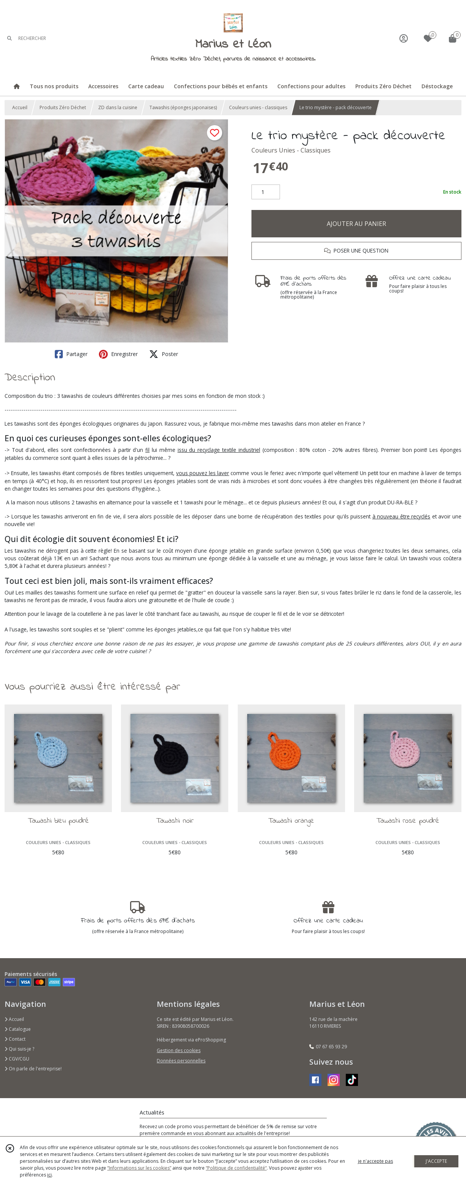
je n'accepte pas (375, 1161)
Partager (71, 354)
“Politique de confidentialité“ (236, 1168)
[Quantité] (265, 192)
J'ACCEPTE (436, 1161)
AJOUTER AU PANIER (356, 223)
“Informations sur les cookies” (139, 1168)
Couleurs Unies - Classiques (291, 150)
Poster (163, 354)
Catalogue (18, 1029)
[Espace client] (403, 38)
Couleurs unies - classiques (258, 107)
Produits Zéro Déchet (63, 107)
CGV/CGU (17, 1059)
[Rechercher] (9, 38)
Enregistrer (118, 354)
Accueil (19, 107)
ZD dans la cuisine (117, 107)
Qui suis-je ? (19, 1049)
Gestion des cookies (178, 1050)
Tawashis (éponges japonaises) (183, 107)
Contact (15, 1039)
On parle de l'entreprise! (33, 1068)
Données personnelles (181, 1060)
